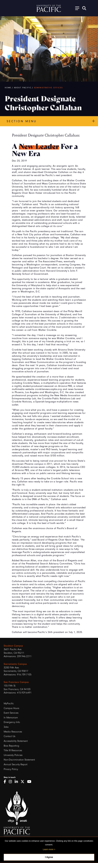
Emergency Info (12, 722)
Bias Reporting (11, 745)
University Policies (13, 755)
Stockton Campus (13, 645)
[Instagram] (11, 782)
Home (8, 88)
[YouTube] (30, 782)
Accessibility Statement (16, 741)
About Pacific (22, 88)
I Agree (49, 857)
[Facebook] (6, 782)
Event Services (11, 712)
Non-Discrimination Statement (19, 759)
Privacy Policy (11, 769)
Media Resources (13, 731)
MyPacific (9, 703)
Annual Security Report (15, 764)
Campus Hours (11, 708)
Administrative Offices (48, 88)
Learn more (48, 849)
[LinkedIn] (17, 782)
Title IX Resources (13, 750)
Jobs (6, 726)
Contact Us (9, 736)
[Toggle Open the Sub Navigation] (76, 8)
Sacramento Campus (15, 663)
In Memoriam (11, 717)
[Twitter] (23, 782)
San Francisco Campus (16, 682)
